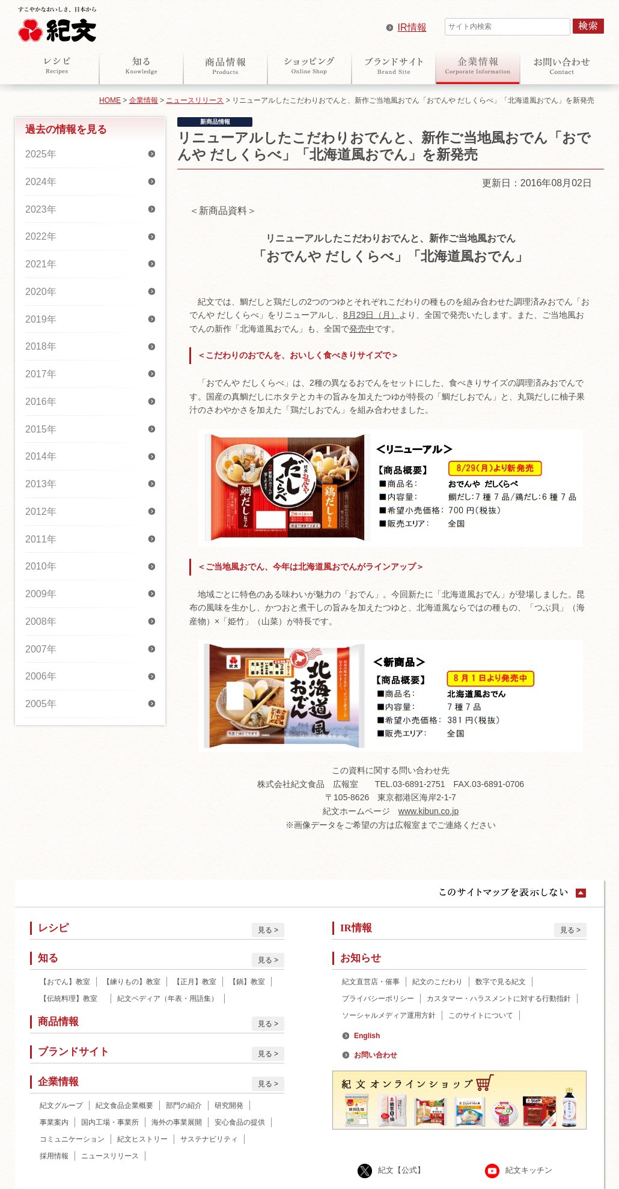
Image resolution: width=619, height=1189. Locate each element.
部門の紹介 (184, 1105)
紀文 (57, 21)
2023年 (40, 209)
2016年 (40, 402)
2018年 (40, 346)
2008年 (40, 621)
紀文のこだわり (437, 982)
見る (265, 930)
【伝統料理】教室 (72, 998)
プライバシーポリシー (378, 998)
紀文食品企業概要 (124, 1105)
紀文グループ (61, 1105)
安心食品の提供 (240, 1122)
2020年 (40, 292)
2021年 (40, 264)
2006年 (40, 676)
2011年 (40, 539)
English (367, 1036)
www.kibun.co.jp (428, 811)
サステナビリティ (209, 1139)
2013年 (40, 484)
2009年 (40, 594)
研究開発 (229, 1105)
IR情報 (412, 27)
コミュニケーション (72, 1139)
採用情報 (54, 1156)
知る (141, 65)
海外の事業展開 (176, 1122)
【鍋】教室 (247, 982)
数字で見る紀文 (500, 982)
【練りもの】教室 (131, 982)
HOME (110, 100)
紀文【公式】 (401, 1170)
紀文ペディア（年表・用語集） (167, 998)
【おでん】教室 (65, 982)
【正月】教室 (194, 982)
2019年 (40, 319)
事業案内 (54, 1122)
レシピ (57, 65)
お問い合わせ (562, 65)
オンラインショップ (309, 65)
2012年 (40, 511)
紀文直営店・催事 (371, 982)
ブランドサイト (394, 65)
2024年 (40, 182)
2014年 (40, 456)
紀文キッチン (528, 1170)
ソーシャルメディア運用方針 (389, 1015)
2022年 (40, 236)
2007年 (40, 649)
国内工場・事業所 (110, 1122)
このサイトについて (480, 1015)
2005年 (40, 704)
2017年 (40, 374)
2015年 (40, 429)
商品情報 (225, 65)
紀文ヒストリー (142, 1139)
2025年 (40, 154)
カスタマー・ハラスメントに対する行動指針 (499, 998)
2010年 (40, 566)
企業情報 (478, 65)
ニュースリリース (195, 100)
